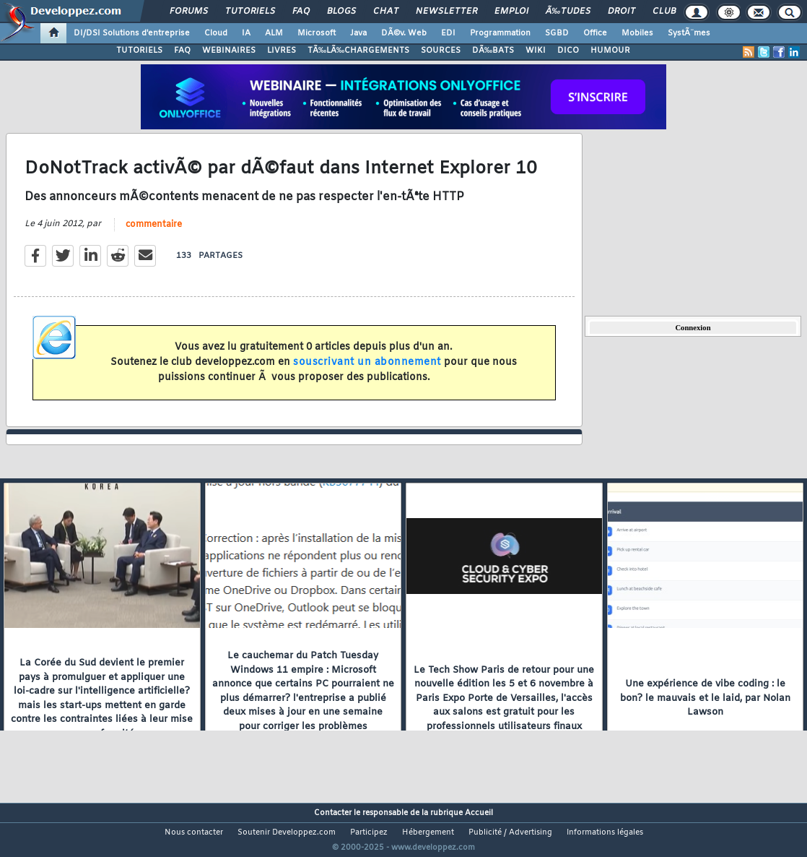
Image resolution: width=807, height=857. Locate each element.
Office (595, 33)
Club (664, 11)
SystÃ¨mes (689, 33)
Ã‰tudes (568, 11)
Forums (188, 11)
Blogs (341, 11)
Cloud (215, 33)
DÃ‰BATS (493, 51)
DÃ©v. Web (404, 33)
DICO (568, 51)
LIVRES (281, 51)
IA (246, 33)
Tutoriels (250, 11)
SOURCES (441, 51)
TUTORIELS (139, 51)
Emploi (511, 11)
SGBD (557, 33)
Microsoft (316, 33)
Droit (621, 11)
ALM (274, 33)
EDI (448, 33)
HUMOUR (610, 51)
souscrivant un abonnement (367, 371)
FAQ (301, 11)
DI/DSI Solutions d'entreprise (132, 33)
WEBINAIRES (229, 51)
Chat (386, 11)
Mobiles (637, 33)
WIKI (535, 51)
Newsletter (446, 11)
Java (358, 33)
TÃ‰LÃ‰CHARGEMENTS (358, 51)
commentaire (154, 233)
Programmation (500, 33)
